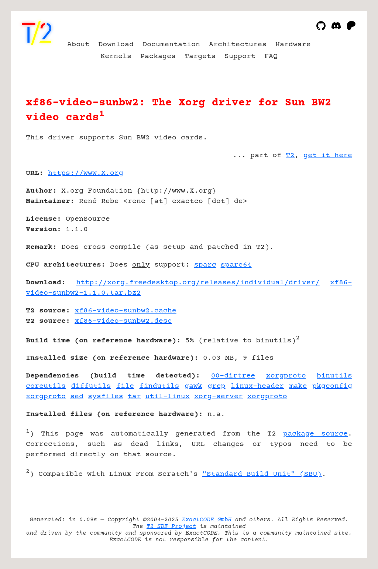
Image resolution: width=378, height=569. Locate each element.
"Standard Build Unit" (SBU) (262, 474)
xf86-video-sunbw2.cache (125, 310)
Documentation (171, 44)
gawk (193, 386)
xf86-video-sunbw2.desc (123, 321)
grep (217, 386)
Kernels (115, 56)
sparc (205, 265)
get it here (327, 155)
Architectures (238, 44)
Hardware (293, 44)
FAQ (271, 56)
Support (239, 56)
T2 (290, 155)
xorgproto (286, 376)
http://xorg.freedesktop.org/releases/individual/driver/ (198, 282)
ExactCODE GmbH (206, 519)
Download (116, 44)
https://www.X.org (85, 173)
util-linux (167, 396)
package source (315, 434)
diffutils (91, 386)
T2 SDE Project (171, 526)
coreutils (46, 386)
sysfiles (105, 396)
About (78, 44)
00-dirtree (233, 376)
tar (134, 396)
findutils (159, 386)
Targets (200, 56)
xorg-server (218, 396)
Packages (158, 56)
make (298, 386)
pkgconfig (332, 386)
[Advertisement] (330, 216)
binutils (334, 376)
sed (76, 396)
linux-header (257, 386)
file (125, 386)
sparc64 (236, 265)
